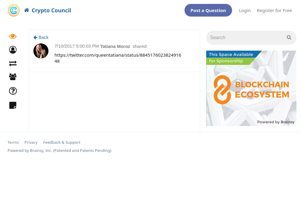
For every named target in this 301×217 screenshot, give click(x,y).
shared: (140, 43)
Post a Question (208, 9)
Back (40, 34)
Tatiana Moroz (116, 43)
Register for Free (274, 9)
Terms (13, 139)
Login (245, 9)
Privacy (30, 139)
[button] (13, 47)
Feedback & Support (61, 139)
